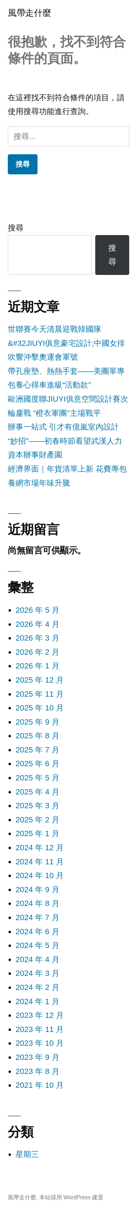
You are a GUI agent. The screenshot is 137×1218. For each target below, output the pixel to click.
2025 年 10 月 (40, 707)
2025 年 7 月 (37, 749)
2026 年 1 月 (37, 665)
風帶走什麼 (29, 13)
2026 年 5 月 (37, 610)
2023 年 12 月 (40, 1015)
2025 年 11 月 (40, 694)
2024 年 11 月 (40, 861)
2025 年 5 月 (37, 777)
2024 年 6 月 (37, 931)
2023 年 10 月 (40, 1043)
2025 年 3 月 (37, 805)
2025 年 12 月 (40, 680)
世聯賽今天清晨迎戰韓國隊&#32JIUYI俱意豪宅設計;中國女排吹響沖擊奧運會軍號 (66, 343)
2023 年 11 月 (40, 1029)
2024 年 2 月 (37, 987)
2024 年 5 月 (37, 945)
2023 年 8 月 (37, 1071)
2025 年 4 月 (37, 791)
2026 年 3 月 (37, 638)
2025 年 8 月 (37, 735)
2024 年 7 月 (37, 917)
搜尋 (15, 227)
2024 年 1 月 (37, 1001)
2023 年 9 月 (37, 1057)
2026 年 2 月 (37, 652)
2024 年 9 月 (37, 889)
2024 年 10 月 (40, 875)
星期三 (27, 1154)
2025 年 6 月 (37, 763)
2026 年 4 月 (37, 624)
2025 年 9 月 (37, 722)
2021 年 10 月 (40, 1085)
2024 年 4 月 (37, 959)
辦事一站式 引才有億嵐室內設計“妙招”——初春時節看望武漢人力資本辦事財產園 (65, 440)
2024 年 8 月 (37, 903)
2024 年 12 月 (40, 847)
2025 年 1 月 (37, 833)
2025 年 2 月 (37, 819)
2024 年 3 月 (37, 973)
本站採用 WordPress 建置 (71, 1197)
